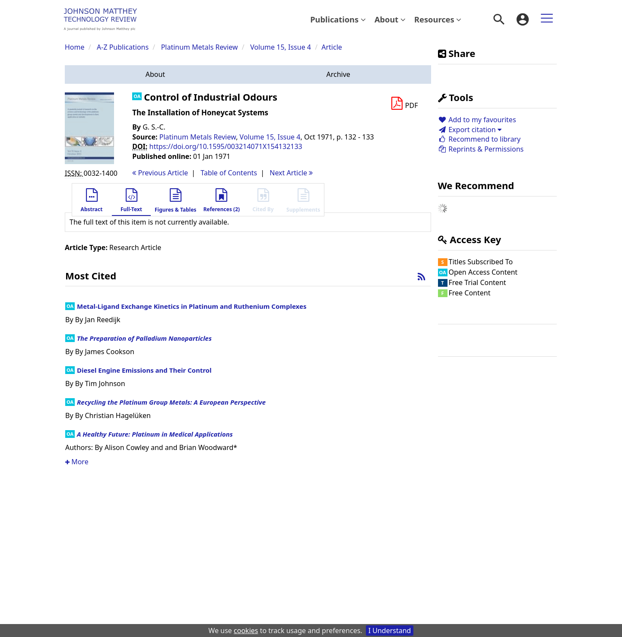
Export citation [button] (469, 129)
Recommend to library (479, 139)
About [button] (390, 19)
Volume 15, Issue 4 (281, 47)
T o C (228, 172)
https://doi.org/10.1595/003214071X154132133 (225, 146)
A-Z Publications (123, 47)
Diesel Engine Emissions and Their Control (144, 370)
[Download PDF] (404, 104)
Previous (160, 172)
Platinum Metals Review (199, 47)
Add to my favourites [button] (477, 119)
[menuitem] (338, 19)
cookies (246, 630)
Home (75, 47)
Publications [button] (338, 19)
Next (291, 172)
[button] (155, 74)
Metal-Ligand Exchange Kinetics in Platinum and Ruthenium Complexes (191, 306)
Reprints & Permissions (481, 149)
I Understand (389, 630)
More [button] (77, 461)
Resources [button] (437, 19)
